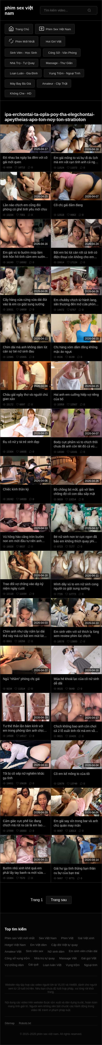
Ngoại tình (90, 965)
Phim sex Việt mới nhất (19, 938)
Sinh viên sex (34, 951)
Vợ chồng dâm (14, 965)
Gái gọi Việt (88, 958)
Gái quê (33, 964)
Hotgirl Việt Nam (15, 945)
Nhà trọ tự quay (44, 958)
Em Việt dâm (38, 945)
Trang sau (59, 900)
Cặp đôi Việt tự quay (64, 945)
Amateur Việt (13, 951)
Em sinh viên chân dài (83, 951)
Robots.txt (25, 1023)
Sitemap (10, 1023)
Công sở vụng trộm (17, 958)
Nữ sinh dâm (56, 951)
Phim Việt (67, 938)
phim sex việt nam (19, 10)
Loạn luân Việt (52, 965)
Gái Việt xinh (86, 938)
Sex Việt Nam (48, 938)
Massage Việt (68, 958)
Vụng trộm (73, 965)
